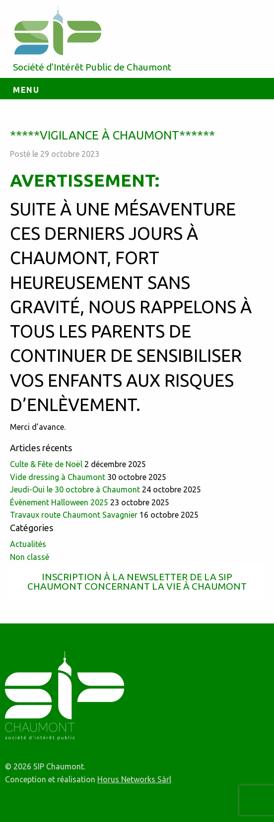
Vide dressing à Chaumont (57, 477)
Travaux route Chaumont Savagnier (73, 514)
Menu (26, 89)
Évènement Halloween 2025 (59, 502)
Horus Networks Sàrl (134, 779)
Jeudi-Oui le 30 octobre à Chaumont (75, 489)
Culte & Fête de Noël (46, 464)
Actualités (28, 544)
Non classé (29, 556)
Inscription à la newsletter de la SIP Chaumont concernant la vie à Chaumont (137, 581)
